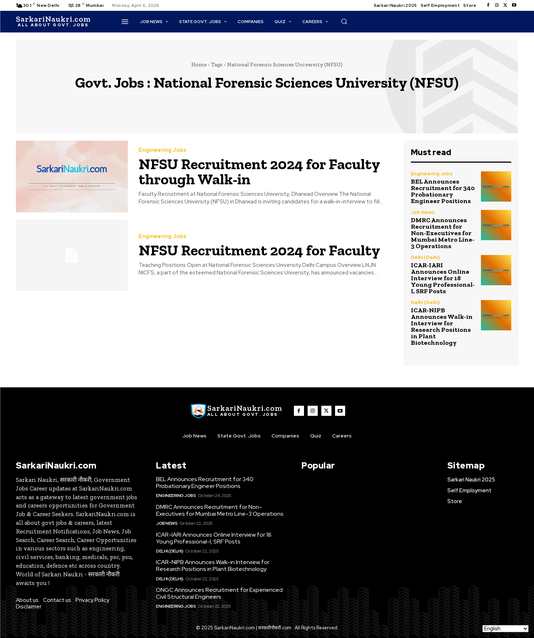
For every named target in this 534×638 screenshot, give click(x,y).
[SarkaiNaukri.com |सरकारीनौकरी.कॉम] (53, 21)
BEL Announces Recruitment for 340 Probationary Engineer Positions (443, 191)
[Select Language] (505, 628)
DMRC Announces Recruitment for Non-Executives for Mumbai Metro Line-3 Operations (442, 233)
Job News (422, 212)
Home (199, 64)
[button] (344, 21)
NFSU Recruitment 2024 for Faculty (259, 250)
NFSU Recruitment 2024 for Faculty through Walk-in (259, 171)
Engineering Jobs (162, 150)
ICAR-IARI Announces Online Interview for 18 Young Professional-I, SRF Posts (443, 278)
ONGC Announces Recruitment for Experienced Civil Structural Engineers (219, 593)
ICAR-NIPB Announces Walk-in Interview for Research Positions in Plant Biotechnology (442, 326)
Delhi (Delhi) (425, 257)
